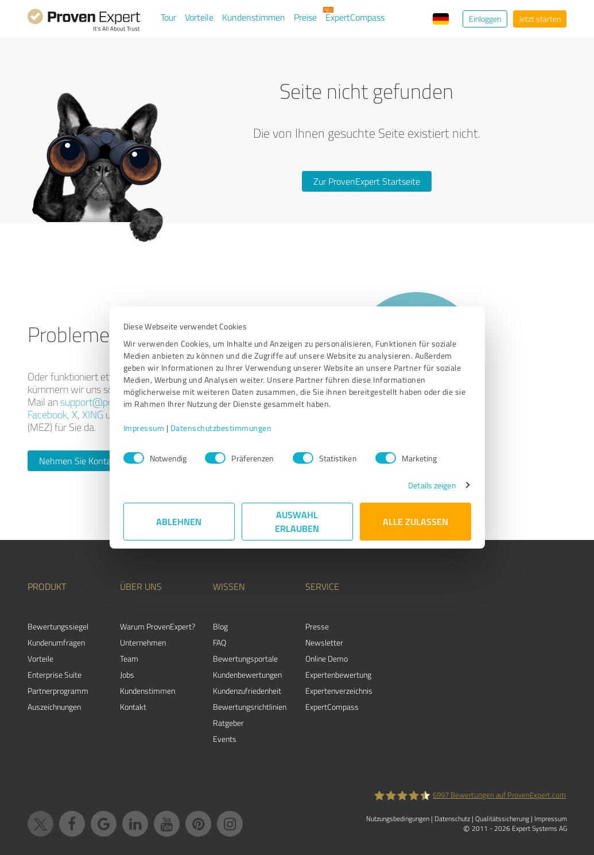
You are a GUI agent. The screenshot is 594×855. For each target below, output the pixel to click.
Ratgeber (228, 722)
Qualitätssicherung (502, 818)
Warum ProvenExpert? (157, 626)
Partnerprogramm (58, 690)
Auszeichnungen (54, 706)
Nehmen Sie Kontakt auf (86, 460)
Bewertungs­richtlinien (249, 706)
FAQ (219, 642)
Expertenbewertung (338, 674)
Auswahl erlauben (297, 521)
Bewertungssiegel (58, 626)
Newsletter (324, 642)
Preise (305, 17)
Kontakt (133, 706)
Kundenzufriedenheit (247, 690)
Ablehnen (178, 521)
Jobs (127, 674)
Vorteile (199, 17)
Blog (220, 626)
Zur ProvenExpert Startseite (366, 181)
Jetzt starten (540, 18)
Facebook (47, 414)
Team (129, 658)
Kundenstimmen (253, 17)
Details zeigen (432, 485)
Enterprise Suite (54, 674)
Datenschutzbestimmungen (221, 427)
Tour (168, 17)
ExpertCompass (355, 17)
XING (92, 414)
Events (224, 738)
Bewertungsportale (245, 658)
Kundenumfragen (56, 642)
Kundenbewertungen (247, 674)
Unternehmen (143, 642)
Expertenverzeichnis (338, 690)
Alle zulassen (415, 521)
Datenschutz (452, 818)
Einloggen (485, 18)
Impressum (144, 427)
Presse (317, 626)
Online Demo (326, 658)
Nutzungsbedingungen (397, 818)
